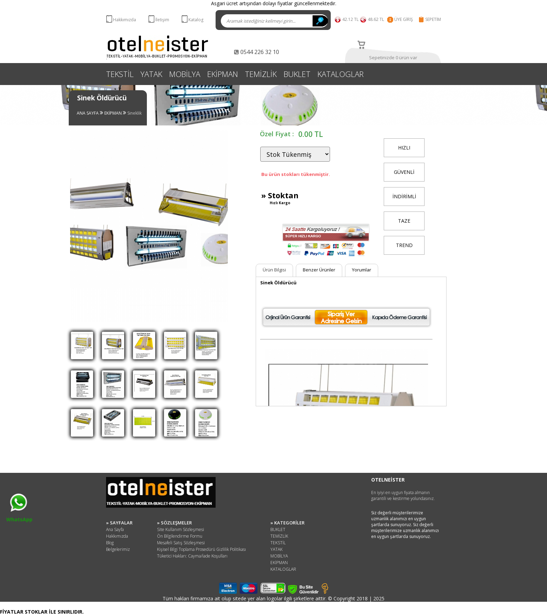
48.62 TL (377, 19)
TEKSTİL (120, 74)
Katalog (195, 20)
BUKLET (297, 74)
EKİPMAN (222, 74)
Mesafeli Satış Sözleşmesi (181, 543)
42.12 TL (350, 19)
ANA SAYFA (88, 113)
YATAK (151, 74)
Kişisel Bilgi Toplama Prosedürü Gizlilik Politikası (201, 549)
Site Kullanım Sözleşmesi (180, 529)
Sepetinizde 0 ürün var (393, 57)
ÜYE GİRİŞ (403, 19)
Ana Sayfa (115, 529)
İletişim (162, 20)
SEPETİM (433, 19)
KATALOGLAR (340, 74)
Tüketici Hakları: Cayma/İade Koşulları (192, 556)
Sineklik (134, 113)
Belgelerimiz (118, 549)
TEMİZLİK (261, 74)
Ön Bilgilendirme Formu (179, 536)
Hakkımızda (124, 20)
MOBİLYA (184, 74)
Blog (110, 543)
